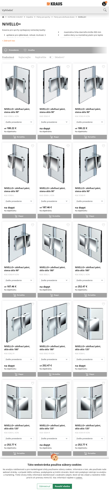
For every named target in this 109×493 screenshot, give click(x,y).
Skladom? (59, 57)
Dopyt (56, 137)
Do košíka (21, 137)
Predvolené (8, 57)
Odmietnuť (44, 486)
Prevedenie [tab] (14, 50)
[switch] (51, 57)
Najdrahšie (40, 57)
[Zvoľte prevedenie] (19, 122)
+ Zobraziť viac (8, 40)
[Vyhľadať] (54, 10)
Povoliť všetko (62, 486)
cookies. (79, 477)
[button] (4, 16)
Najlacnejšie (25, 57)
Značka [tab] (31, 50)
